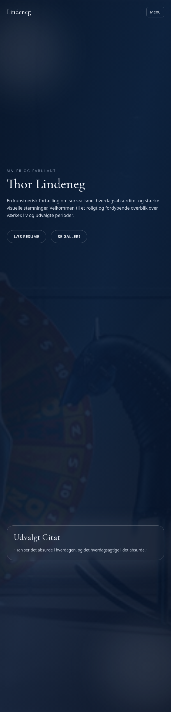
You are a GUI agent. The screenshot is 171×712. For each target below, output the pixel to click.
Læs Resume (26, 236)
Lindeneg (19, 12)
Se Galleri (69, 236)
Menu (155, 12)
